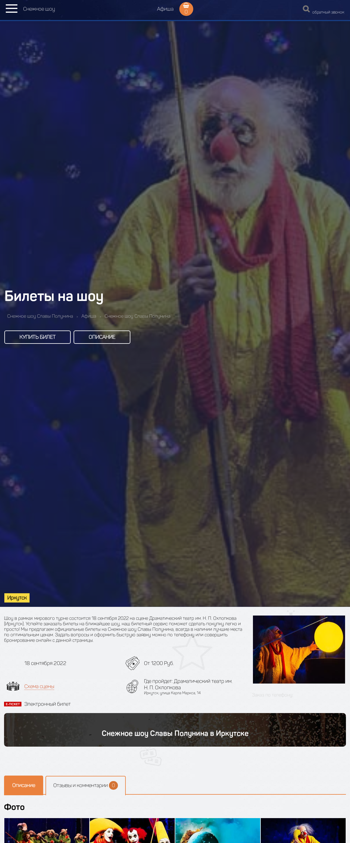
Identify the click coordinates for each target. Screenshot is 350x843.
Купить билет (37, 337)
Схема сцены (39, 686)
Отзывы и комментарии (85, 785)
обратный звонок (328, 12)
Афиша (165, 9)
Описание (102, 337)
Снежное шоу (39, 9)
